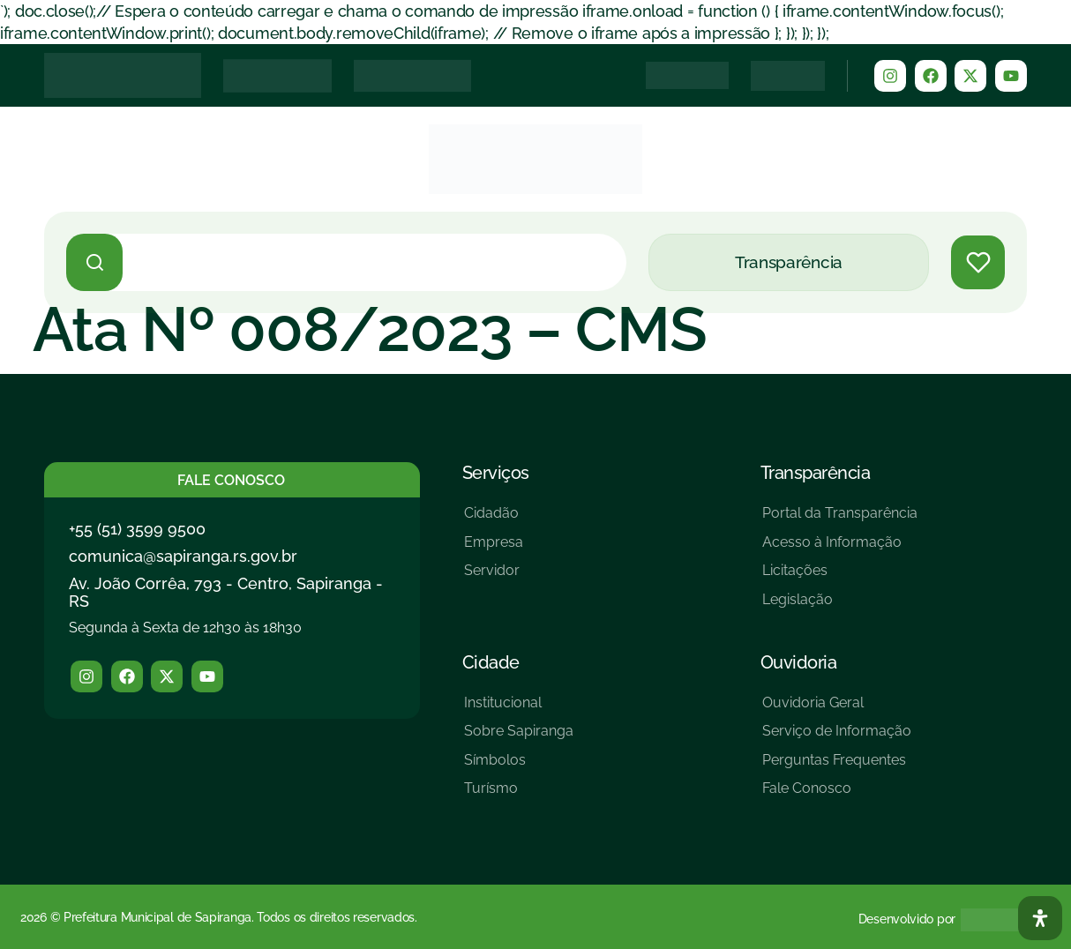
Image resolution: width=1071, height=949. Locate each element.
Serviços (495, 472)
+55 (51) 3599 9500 (137, 528)
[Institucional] (519, 709)
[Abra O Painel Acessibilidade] (1040, 918)
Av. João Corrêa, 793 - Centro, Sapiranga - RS (226, 592)
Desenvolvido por (906, 919)
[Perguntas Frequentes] (837, 766)
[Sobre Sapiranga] (519, 737)
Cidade (491, 662)
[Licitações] (840, 577)
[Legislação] (840, 606)
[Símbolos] (519, 766)
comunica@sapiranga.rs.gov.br (183, 556)
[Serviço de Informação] (837, 737)
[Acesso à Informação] (840, 549)
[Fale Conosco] (837, 795)
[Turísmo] (519, 795)
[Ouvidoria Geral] (837, 709)
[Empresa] (494, 549)
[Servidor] (494, 577)
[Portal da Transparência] (840, 519)
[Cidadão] (494, 519)
